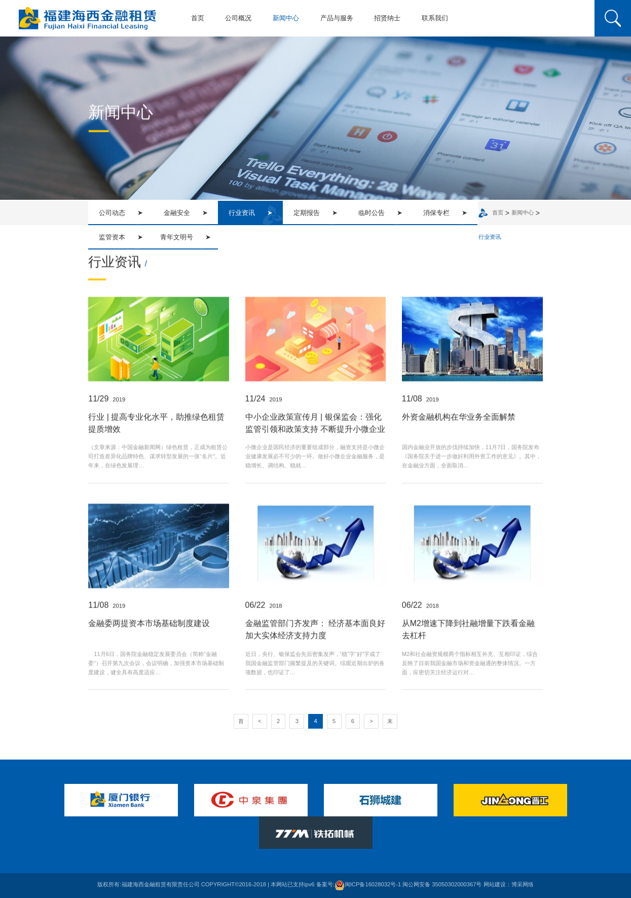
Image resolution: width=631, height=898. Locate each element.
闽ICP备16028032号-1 (368, 885)
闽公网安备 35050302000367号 (441, 885)
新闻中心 (286, 18)
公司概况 (238, 18)
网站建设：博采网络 (509, 885)
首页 (197, 18)
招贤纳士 (387, 18)
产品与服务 (336, 18)
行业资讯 (492, 237)
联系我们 (435, 18)
